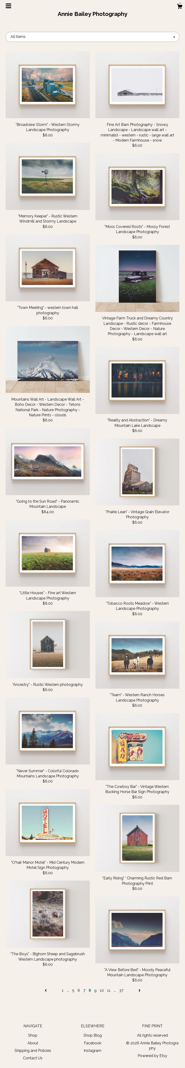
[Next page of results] (139, 990)
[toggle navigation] (8, 6)
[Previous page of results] (46, 990)
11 (108, 990)
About (32, 1043)
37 (121, 990)
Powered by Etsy (152, 1055)
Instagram (92, 1050)
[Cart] (179, 7)
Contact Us (32, 1058)
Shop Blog (92, 1035)
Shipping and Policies (33, 1050)
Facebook (92, 1043)
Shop (32, 1035)
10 (102, 990)
